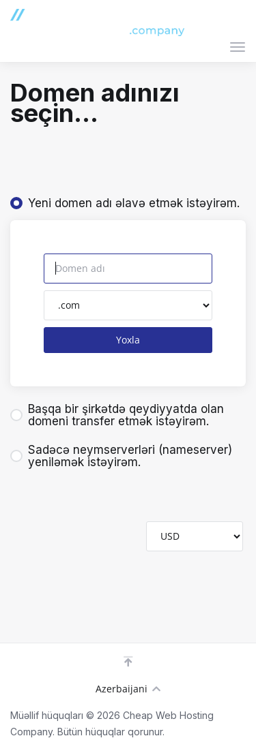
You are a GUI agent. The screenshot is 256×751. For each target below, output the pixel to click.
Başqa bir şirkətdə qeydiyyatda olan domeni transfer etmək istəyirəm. (117, 415)
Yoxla (128, 339)
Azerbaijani (128, 688)
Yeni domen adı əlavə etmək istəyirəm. (125, 203)
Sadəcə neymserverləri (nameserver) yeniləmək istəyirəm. (121, 456)
